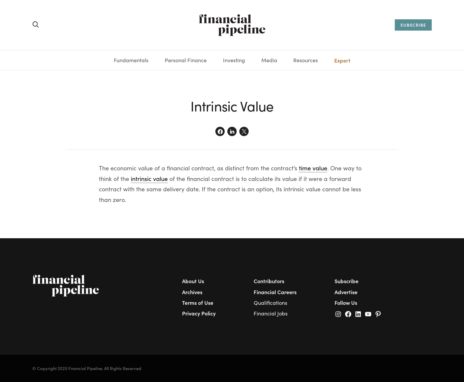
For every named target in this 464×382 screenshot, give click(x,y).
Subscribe (346, 281)
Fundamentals (131, 60)
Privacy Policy (199, 313)
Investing (234, 60)
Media (269, 60)
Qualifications (270, 302)
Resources (305, 60)
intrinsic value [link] (149, 179)
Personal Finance (186, 60)
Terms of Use (197, 302)
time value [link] (313, 168)
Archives (192, 291)
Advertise (346, 291)
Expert (342, 60)
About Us (193, 281)
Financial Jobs (271, 313)
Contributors (269, 281)
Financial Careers (275, 291)
